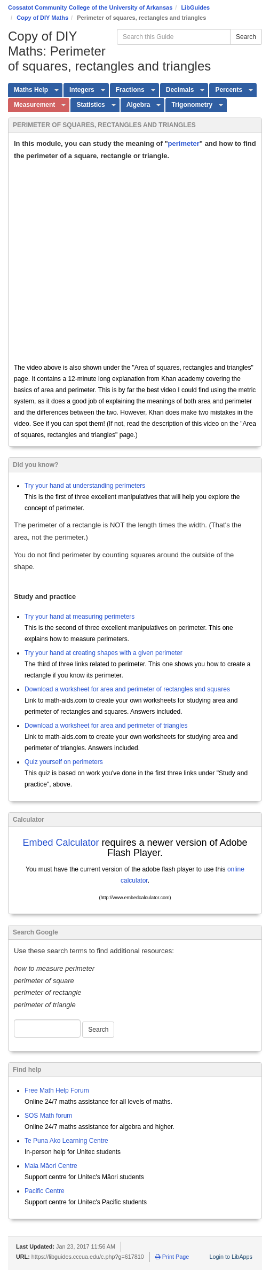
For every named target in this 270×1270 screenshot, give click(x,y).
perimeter (184, 143)
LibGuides (195, 7)
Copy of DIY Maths (42, 17)
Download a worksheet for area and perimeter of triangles (106, 725)
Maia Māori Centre (51, 1166)
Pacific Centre (45, 1191)
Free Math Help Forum (57, 1090)
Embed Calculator (60, 842)
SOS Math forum (48, 1115)
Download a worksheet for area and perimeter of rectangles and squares (127, 689)
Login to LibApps (231, 1256)
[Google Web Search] (47, 1028)
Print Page (172, 1256)
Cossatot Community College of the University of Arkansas (90, 7)
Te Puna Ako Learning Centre (66, 1140)
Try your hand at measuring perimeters (79, 616)
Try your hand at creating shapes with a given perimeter (103, 653)
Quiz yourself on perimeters (64, 762)
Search (246, 37)
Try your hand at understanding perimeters (85, 485)
